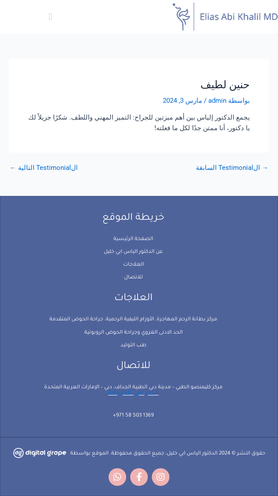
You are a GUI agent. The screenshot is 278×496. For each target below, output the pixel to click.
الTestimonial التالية (44, 168)
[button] (50, 16)
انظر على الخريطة (133, 393)
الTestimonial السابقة (232, 168)
